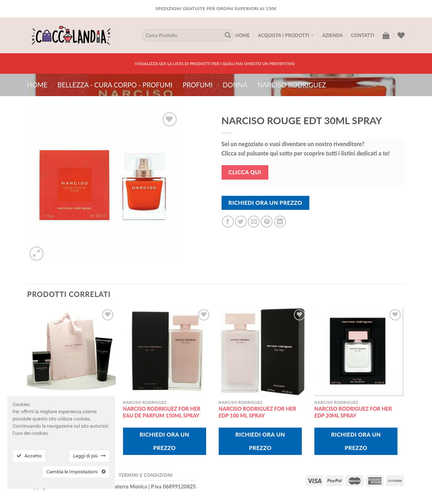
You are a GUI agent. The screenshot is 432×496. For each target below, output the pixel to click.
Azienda (332, 35)
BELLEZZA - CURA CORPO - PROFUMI (115, 85)
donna (235, 85)
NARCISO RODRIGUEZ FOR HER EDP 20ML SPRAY (353, 412)
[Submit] (228, 35)
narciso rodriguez (292, 85)
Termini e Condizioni (146, 475)
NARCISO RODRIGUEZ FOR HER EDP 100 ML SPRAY (257, 412)
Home (242, 35)
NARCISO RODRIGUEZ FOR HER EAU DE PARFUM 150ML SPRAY (162, 412)
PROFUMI (198, 85)
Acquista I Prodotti (286, 35)
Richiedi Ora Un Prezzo (265, 202)
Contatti (362, 35)
